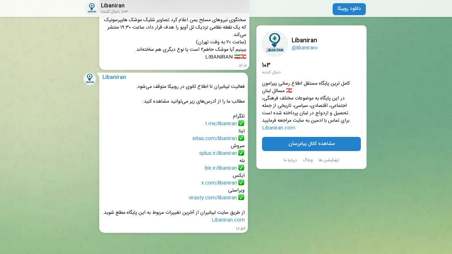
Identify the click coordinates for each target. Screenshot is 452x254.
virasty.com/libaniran (213, 198)
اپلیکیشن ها (329, 160)
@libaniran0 (305, 48)
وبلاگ (308, 160)
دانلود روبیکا (349, 9)
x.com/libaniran (219, 183)
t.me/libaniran (221, 124)
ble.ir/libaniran (221, 168)
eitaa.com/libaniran (214, 139)
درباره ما (290, 160)
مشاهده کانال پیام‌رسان (312, 144)
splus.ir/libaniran (218, 153)
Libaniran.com (278, 128)
